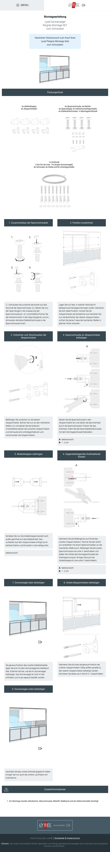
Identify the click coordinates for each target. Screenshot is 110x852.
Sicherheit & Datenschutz (67, 838)
